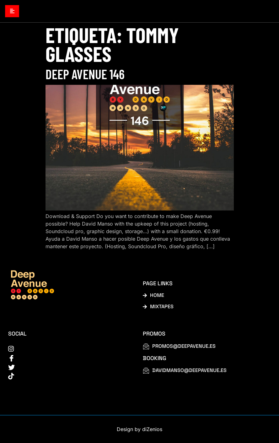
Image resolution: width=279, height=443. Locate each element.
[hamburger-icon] (12, 11)
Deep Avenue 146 (85, 74)
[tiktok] (68, 376)
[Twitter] (68, 366)
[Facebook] (68, 357)
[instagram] (68, 348)
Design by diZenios (139, 429)
